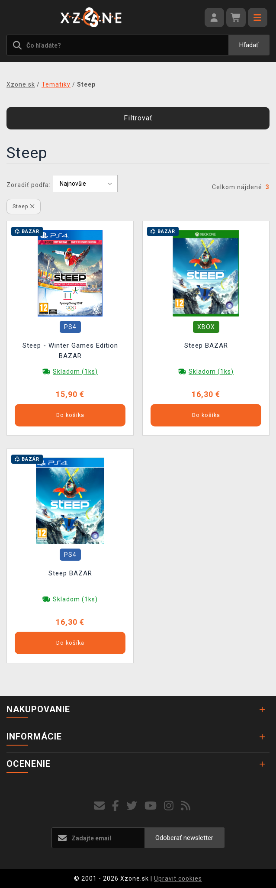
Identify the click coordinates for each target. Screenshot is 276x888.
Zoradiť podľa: (28, 184)
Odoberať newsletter (184, 838)
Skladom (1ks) (75, 371)
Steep (24, 206)
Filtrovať (138, 118)
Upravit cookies (178, 878)
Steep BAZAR (206, 345)
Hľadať (248, 45)
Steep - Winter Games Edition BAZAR (70, 351)
